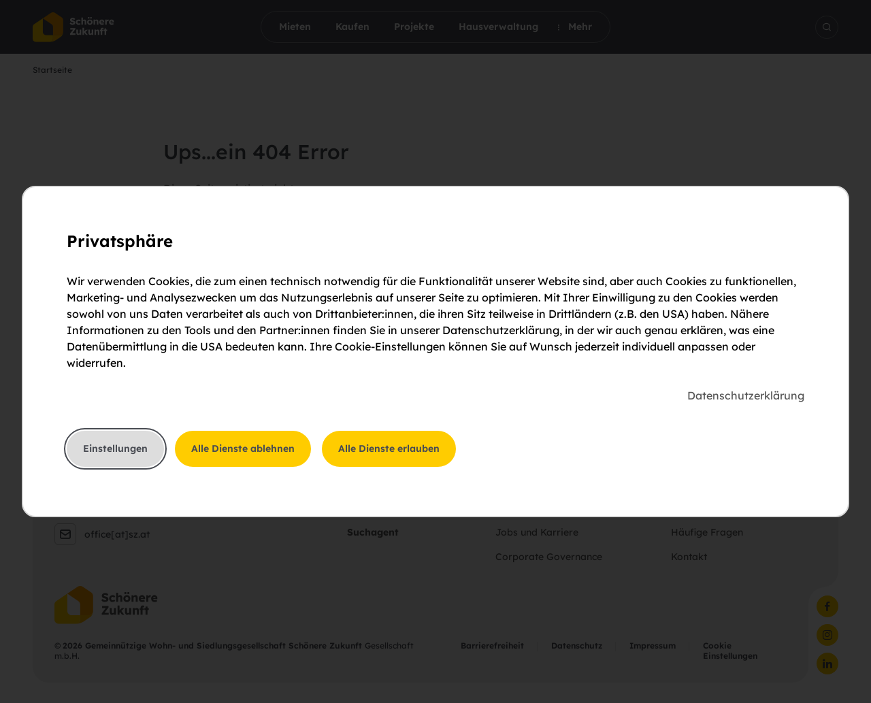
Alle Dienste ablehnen (243, 448)
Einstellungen (115, 448)
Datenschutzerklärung (745, 395)
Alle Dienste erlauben (389, 448)
